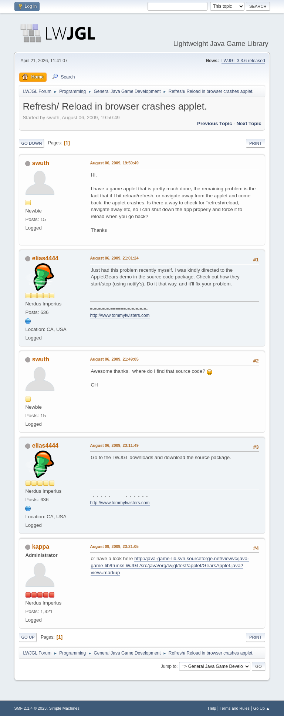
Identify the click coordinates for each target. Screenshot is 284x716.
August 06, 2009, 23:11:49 (114, 445)
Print (255, 143)
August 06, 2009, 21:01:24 (114, 258)
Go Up (27, 637)
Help (212, 708)
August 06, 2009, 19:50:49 (114, 163)
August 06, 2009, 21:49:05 (114, 359)
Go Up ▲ (261, 708)
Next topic (248, 123)
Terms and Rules (235, 708)
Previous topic (214, 123)
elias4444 (45, 258)
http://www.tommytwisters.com (119, 315)
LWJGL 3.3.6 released (243, 60)
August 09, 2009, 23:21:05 (114, 546)
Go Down (31, 143)
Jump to (169, 666)
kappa (40, 546)
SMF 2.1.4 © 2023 (30, 708)
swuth (40, 163)
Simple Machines (64, 708)
